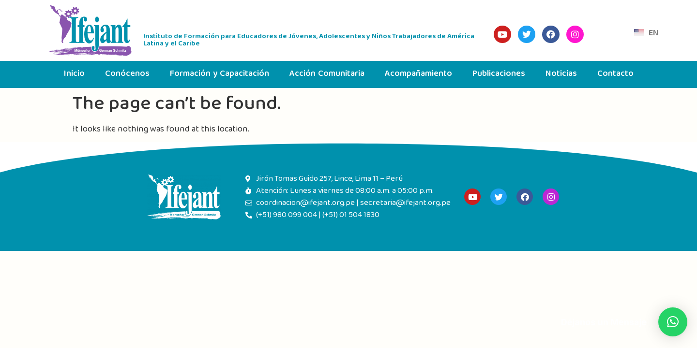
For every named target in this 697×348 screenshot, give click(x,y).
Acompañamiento (418, 74)
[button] (672, 321)
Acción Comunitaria (326, 74)
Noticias (561, 74)
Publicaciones (498, 74)
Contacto (615, 74)
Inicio (74, 74)
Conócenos (127, 74)
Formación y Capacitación (219, 74)
